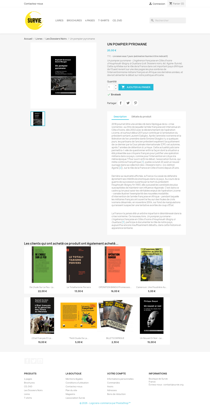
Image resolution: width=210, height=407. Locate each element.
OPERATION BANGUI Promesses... (115, 287)
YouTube (40, 361)
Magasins (70, 394)
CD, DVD (117, 20)
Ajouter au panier (135, 87)
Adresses (112, 390)
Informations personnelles (120, 379)
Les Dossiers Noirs (33, 390)
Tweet (128, 103)
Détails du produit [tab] (141, 116)
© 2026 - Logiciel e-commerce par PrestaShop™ (105, 403)
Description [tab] (120, 116)
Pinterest (135, 103)
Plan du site (71, 390)
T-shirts (103, 20)
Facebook (27, 361)
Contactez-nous (33, 3)
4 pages (90, 20)
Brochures (74, 20)
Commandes (113, 382)
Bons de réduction (116, 394)
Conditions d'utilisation (77, 382)
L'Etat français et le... (42, 338)
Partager (121, 103)
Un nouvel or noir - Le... (151, 338)
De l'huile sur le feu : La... (42, 287)
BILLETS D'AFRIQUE (115, 338)
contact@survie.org (173, 384)
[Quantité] (110, 87)
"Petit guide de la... (79, 338)
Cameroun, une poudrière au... (151, 287)
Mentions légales (74, 379)
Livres (59, 20)
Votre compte (116, 373)
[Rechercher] (167, 20)
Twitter (34, 361)
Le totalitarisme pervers (79, 287)
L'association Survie (75, 397)
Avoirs (110, 386)
